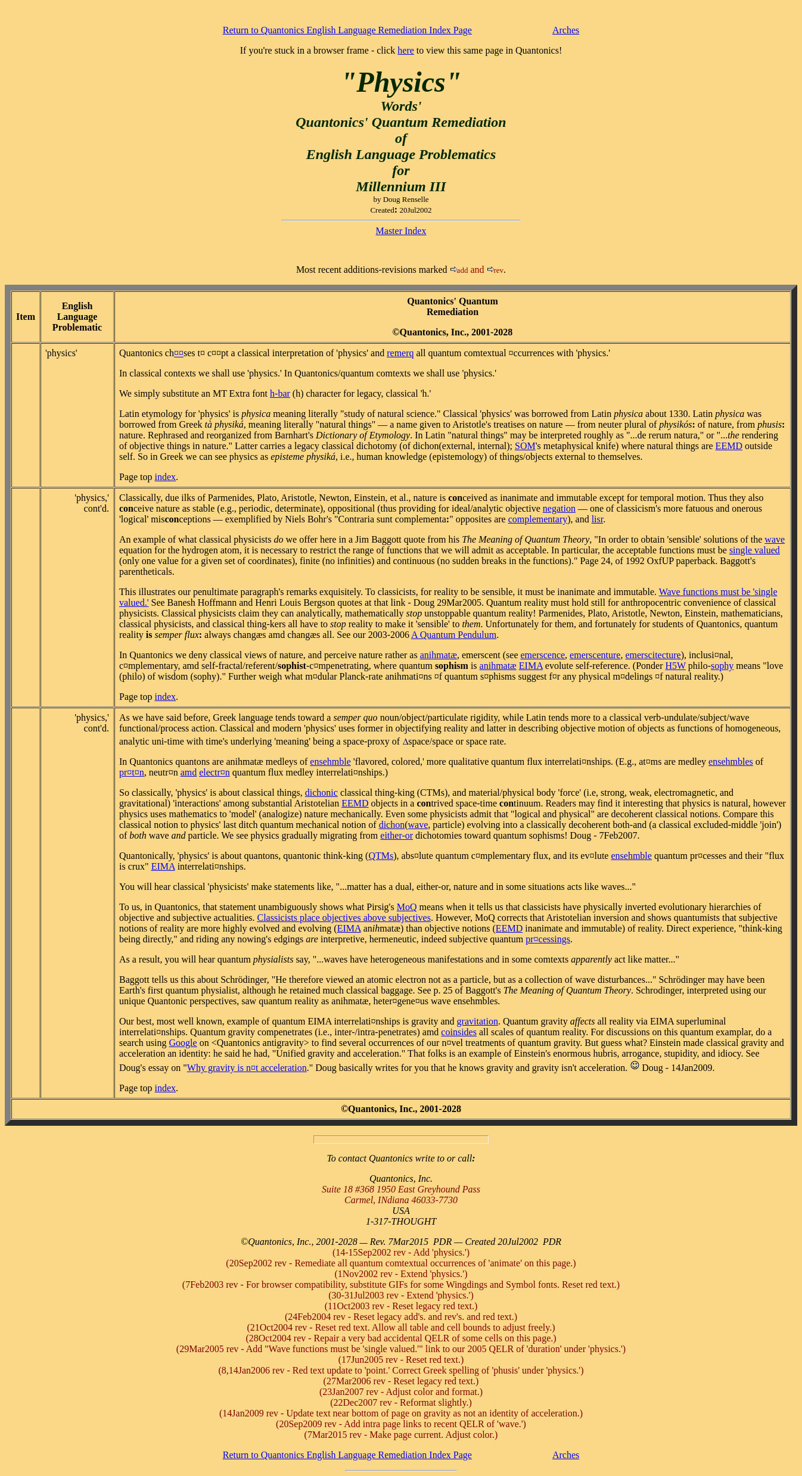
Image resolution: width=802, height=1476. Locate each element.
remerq (400, 353)
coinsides (459, 1032)
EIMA (531, 666)
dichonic (321, 792)
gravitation (477, 1021)
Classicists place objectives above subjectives (343, 918)
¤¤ (179, 353)
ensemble (330, 761)
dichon (392, 825)
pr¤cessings (548, 939)
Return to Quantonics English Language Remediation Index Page (347, 30)
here (405, 50)
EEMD (729, 446)
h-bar (280, 393)
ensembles (730, 761)
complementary (538, 519)
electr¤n (214, 772)
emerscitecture (652, 655)
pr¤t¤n (131, 772)
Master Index (401, 231)
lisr (598, 519)
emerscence (543, 655)
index (165, 477)
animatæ (438, 655)
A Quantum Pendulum (453, 635)
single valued (754, 550)
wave (774, 539)
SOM (525, 446)
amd (189, 772)
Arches (565, 30)
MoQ (407, 907)
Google (183, 1043)
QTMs (380, 856)
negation (559, 508)
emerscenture (595, 655)
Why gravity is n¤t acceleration (247, 1068)
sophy (722, 666)
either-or (396, 835)
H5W (675, 666)
